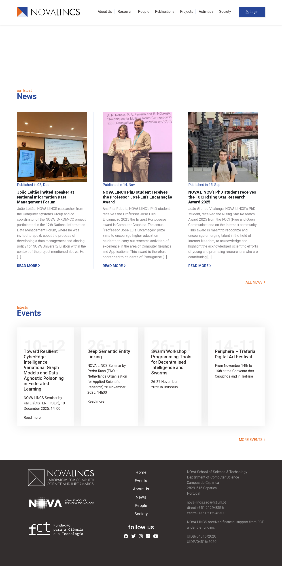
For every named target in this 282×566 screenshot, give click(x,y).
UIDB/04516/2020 (201, 536)
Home (141, 472)
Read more (28, 266)
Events (141, 480)
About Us (105, 11)
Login (252, 12)
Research (125, 11)
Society (225, 11)
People (143, 11)
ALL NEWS (255, 282)
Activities (206, 11)
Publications (164, 11)
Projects (186, 11)
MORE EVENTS (252, 440)
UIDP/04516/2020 (201, 542)
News (141, 497)
